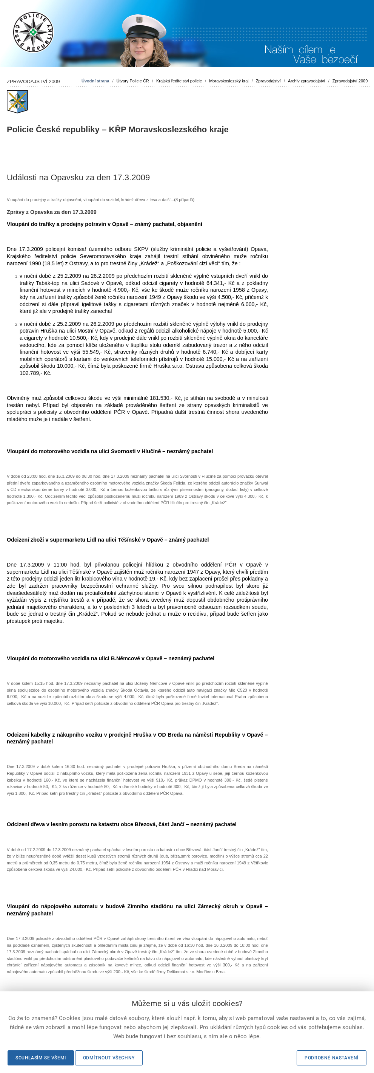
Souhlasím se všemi (40, 1058)
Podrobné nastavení (332, 1058)
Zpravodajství (268, 81)
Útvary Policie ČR (133, 81)
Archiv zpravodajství (306, 81)
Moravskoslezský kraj (229, 81)
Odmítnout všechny (109, 1058)
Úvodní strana (95, 81)
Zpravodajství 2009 (350, 81)
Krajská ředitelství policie (179, 81)
